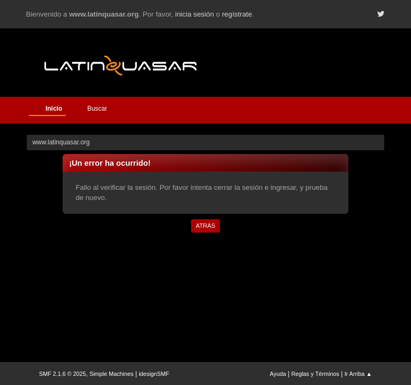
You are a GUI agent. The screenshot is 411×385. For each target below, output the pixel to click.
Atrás (205, 225)
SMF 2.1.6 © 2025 (62, 374)
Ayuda (278, 374)
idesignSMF (154, 374)
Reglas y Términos (315, 374)
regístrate (237, 14)
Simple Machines (111, 374)
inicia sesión (194, 14)
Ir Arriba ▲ (358, 374)
